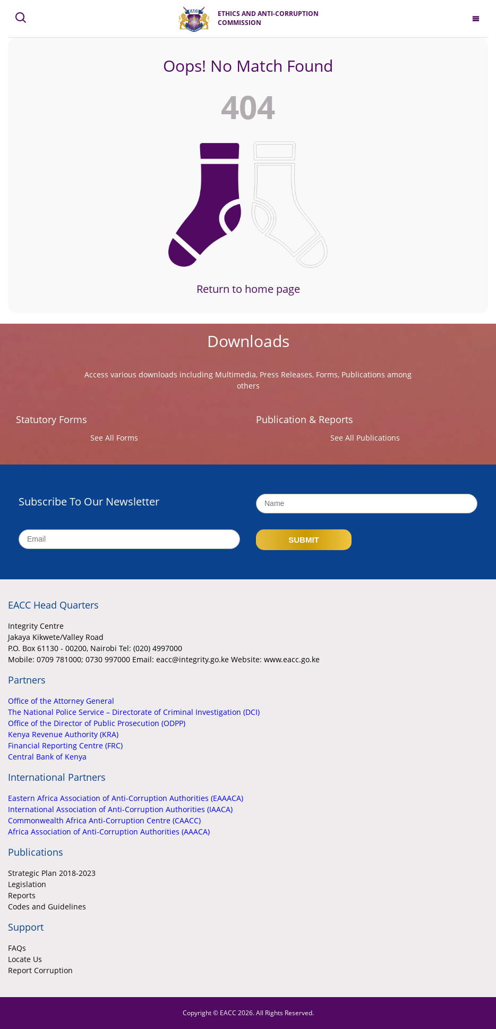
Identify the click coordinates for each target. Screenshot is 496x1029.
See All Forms (114, 438)
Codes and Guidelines (47, 906)
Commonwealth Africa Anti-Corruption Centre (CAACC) (104, 820)
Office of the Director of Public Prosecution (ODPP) (96, 723)
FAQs (17, 948)
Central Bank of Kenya (47, 757)
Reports (22, 895)
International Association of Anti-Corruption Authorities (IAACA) (120, 809)
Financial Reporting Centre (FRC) (65, 745)
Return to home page (248, 289)
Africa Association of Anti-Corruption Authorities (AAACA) (109, 831)
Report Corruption (40, 970)
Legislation (27, 884)
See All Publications (365, 438)
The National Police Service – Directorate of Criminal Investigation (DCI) (134, 712)
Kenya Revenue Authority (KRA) (63, 734)
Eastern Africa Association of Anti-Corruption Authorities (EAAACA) (125, 798)
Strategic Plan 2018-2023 (52, 873)
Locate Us (25, 959)
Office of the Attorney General (61, 701)
